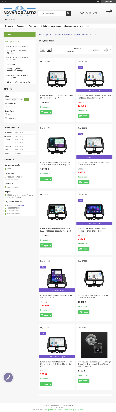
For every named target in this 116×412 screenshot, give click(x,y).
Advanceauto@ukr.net (15, 205)
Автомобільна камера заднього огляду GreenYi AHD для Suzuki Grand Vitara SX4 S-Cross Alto (94, 364)
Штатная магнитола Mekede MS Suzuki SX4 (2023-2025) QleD (56, 97)
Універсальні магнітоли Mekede (16, 52)
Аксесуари (11, 64)
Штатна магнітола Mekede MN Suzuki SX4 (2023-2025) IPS (93, 163)
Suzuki (84, 34)
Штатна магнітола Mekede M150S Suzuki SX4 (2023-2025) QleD (92, 230)
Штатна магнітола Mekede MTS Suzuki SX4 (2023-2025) (56, 296)
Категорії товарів (12, 42)
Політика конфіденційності (73, 410)
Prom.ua (70, 405)
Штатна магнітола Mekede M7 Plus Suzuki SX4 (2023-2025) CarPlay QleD (55, 163)
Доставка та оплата (73, 26)
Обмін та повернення (51, 26)
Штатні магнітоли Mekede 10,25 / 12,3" (17, 58)
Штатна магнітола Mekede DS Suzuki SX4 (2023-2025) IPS (93, 296)
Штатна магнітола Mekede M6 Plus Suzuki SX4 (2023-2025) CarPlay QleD (55, 230)
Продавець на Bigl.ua (58, 408)
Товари (20, 26)
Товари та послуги (49, 34)
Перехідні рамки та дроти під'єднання (17, 76)
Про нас (32, 26)
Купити (47, 112)
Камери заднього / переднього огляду (14, 69)
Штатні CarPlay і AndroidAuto (18, 82)
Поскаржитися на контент (53, 410)
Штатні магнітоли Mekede (69, 34)
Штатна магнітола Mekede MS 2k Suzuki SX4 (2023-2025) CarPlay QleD (94, 97)
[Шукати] (68, 13)
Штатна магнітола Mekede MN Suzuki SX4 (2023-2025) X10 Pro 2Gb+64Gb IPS (56, 364)
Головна (9, 26)
